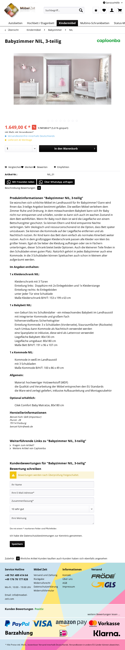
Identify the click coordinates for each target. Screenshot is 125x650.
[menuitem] (64, 12)
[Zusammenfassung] (52, 501)
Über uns (67, 579)
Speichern (17, 544)
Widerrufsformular (44, 590)
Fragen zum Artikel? (22, 445)
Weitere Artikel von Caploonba (28, 448)
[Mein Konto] (112, 10)
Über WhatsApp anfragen (56, 182)
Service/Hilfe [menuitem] (111, 2)
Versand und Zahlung (45, 575)
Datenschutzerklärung (46, 586)
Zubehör (12, 558)
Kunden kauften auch (50, 558)
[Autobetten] (15, 23)
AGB (64, 582)
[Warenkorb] (120, 10)
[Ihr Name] (52, 484)
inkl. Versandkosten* (24, 132)
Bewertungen (31, 187)
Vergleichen (13, 167)
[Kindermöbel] (67, 23)
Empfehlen (61, 167)
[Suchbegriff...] (64, 10)
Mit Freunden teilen (20, 182)
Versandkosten (76, 644)
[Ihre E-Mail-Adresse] (52, 492)
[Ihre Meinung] (52, 519)
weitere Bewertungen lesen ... (104, 614)
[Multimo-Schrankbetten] (95, 23)
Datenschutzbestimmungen (39, 535)
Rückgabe (39, 579)
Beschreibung (12, 187)
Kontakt (66, 575)
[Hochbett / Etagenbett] (41, 23)
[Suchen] (80, 10)
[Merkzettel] (104, 10)
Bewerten (40, 167)
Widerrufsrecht (42, 582)
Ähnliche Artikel (29, 558)
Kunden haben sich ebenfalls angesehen (84, 558)
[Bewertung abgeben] (52, 509)
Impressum (68, 586)
